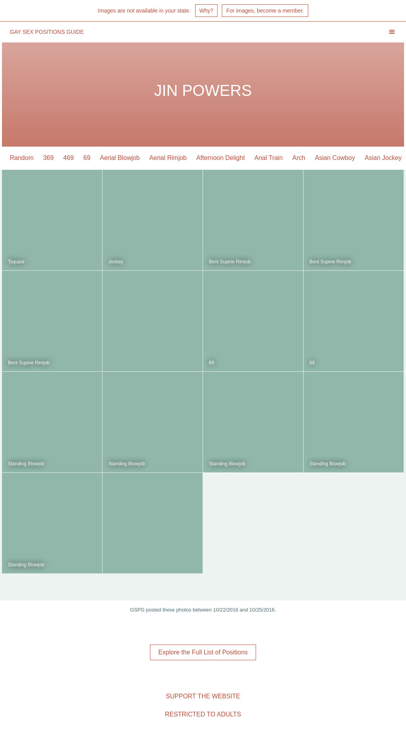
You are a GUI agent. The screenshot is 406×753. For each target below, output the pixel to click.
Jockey (115, 261)
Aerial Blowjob (120, 157)
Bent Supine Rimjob (230, 261)
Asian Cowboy (335, 157)
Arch (299, 157)
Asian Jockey (383, 157)
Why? (206, 10)
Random (21, 157)
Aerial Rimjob (168, 157)
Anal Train (268, 157)
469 (68, 157)
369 (48, 157)
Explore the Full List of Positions (203, 652)
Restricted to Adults (203, 714)
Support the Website (203, 696)
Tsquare (16, 261)
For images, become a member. (265, 10)
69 (86, 157)
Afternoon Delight (220, 157)
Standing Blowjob (26, 463)
